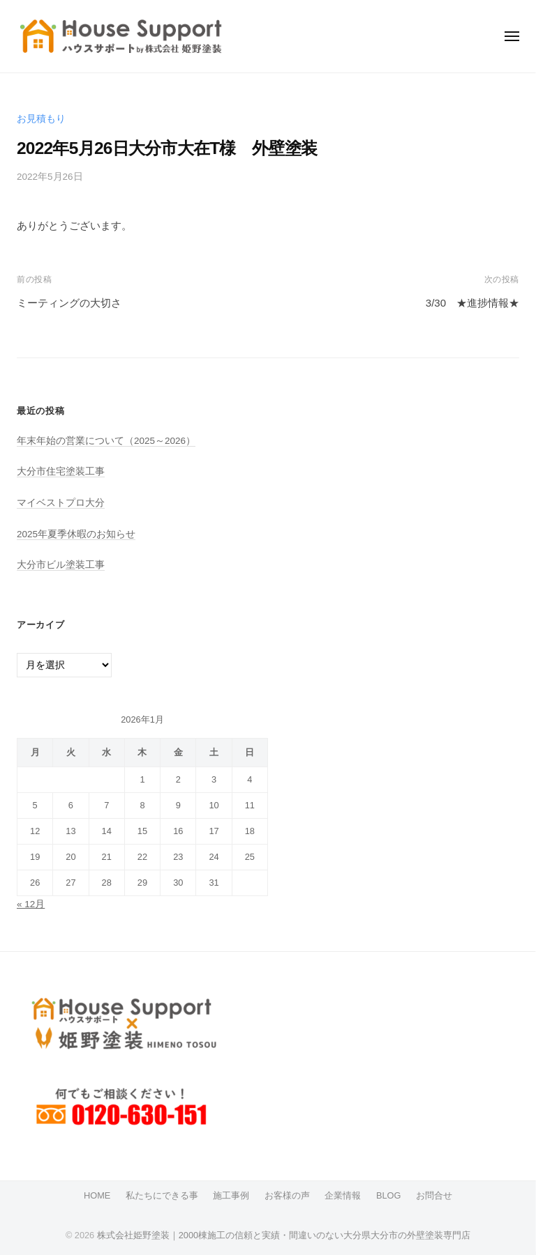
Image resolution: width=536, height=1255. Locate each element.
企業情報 (343, 1195)
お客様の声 (287, 1195)
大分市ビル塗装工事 (61, 565)
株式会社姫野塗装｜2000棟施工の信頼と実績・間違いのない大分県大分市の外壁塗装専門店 (283, 1235)
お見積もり (41, 119)
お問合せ (434, 1195)
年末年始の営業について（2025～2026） (106, 441)
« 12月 (31, 904)
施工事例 (231, 1195)
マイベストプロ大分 (61, 503)
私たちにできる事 (162, 1195)
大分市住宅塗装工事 (61, 471)
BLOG (388, 1195)
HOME (97, 1195)
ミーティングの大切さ (69, 303)
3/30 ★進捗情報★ (472, 303)
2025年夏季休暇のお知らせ (76, 534)
